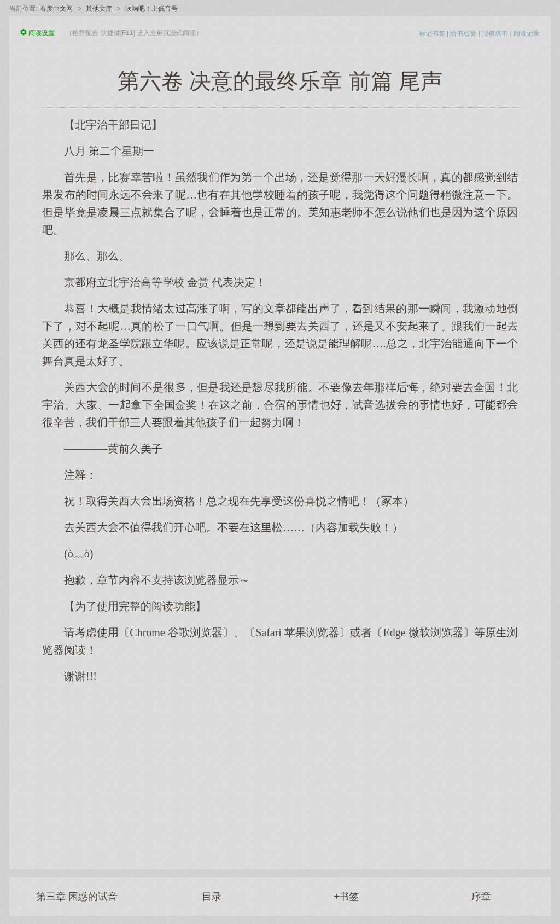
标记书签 (432, 33)
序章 (481, 896)
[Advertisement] (280, 770)
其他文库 (99, 9)
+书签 (346, 896)
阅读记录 (527, 33)
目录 (211, 896)
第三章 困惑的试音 (77, 896)
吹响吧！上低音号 (151, 9)
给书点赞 (463, 33)
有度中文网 (56, 9)
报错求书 (495, 33)
